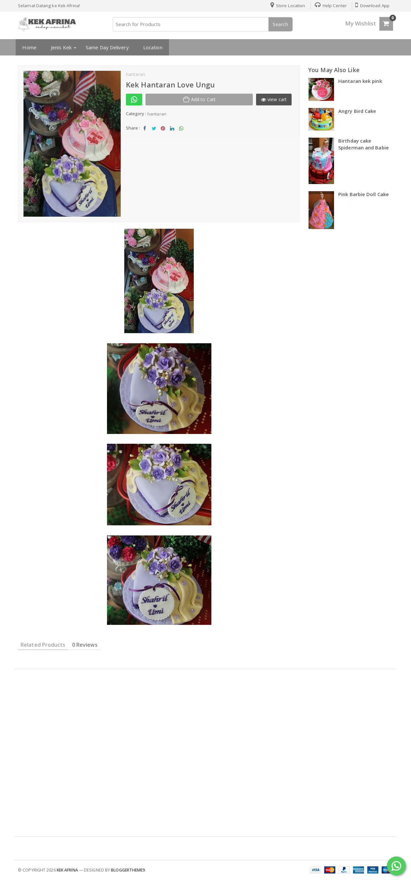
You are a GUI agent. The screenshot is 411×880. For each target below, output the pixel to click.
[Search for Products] (202, 24)
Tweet (153, 130)
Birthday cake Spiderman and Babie (363, 144)
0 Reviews (85, 644)
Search (280, 24)
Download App (372, 5)
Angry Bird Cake (357, 111)
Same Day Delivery (106, 47)
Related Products (43, 644)
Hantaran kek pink (360, 81)
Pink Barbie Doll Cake (363, 194)
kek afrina (67, 870)
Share (145, 130)
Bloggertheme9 (128, 870)
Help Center (329, 5)
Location (151, 47)
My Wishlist (360, 23)
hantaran (156, 114)
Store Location (286, 5)
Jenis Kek (60, 47)
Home (28, 47)
